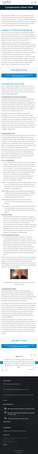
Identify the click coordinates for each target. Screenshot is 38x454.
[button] (1, 362)
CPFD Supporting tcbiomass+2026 (11, 384)
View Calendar (7, 421)
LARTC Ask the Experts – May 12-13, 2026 (18, 418)
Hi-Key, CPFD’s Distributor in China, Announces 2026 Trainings (18, 395)
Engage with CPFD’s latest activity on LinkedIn (14, 431)
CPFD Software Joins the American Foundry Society (15, 389)
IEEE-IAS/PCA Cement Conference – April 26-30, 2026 (21, 408)
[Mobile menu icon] (35, 2)
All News (5, 400)
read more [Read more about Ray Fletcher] (31, 369)
